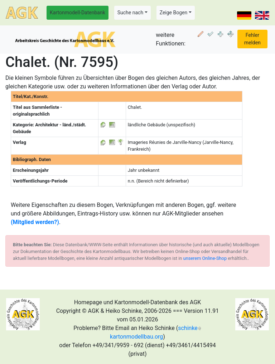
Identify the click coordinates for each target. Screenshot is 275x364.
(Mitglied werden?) (35, 222)
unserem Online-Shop (205, 258)
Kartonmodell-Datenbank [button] (77, 12)
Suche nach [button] (130, 12)
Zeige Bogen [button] (174, 12)
